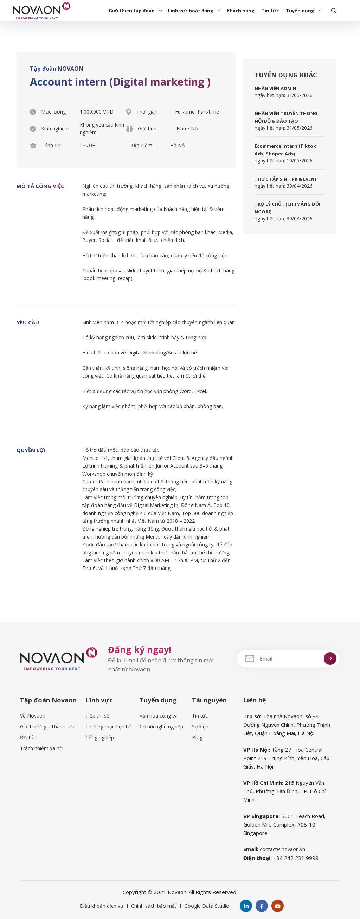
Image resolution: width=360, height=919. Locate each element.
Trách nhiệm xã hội (41, 748)
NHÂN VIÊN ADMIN (275, 88)
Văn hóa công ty (158, 715)
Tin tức (270, 10)
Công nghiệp (99, 737)
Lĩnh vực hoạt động (195, 10)
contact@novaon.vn (282, 849)
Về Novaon (32, 715)
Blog (197, 737)
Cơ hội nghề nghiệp (161, 726)
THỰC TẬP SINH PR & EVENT (286, 179)
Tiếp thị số (97, 715)
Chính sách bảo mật (153, 905)
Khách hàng (241, 10)
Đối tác (28, 737)
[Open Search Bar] (333, 10)
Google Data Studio (206, 905)
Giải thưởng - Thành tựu (47, 726)
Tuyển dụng (305, 10)
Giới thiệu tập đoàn (137, 10)
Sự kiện (200, 726)
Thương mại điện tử (108, 726)
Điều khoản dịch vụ (101, 905)
